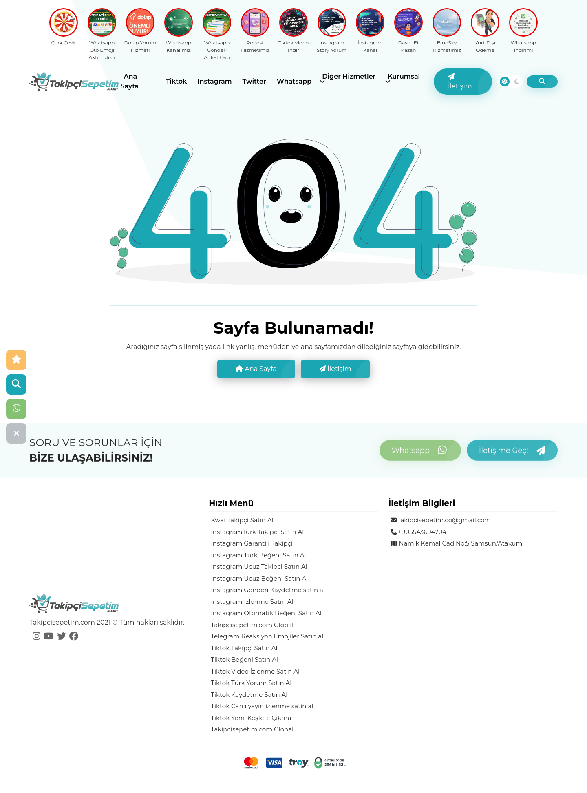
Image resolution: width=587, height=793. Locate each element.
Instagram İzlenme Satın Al (252, 601)
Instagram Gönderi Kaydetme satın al (268, 590)
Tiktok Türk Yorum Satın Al (251, 683)
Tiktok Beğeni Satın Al (244, 659)
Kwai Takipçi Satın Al (242, 520)
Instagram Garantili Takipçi (252, 543)
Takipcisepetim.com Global (252, 625)
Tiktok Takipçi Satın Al (244, 648)
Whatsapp (294, 81)
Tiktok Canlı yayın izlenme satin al (262, 706)
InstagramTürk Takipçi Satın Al (257, 532)
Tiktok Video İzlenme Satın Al (255, 671)
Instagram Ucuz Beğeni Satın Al (259, 578)
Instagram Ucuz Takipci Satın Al (259, 566)
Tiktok (176, 81)
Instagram (214, 81)
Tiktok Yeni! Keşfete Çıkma (251, 718)
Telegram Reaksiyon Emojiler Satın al (267, 636)
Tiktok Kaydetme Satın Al (249, 694)
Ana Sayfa (130, 81)
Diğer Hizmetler (348, 76)
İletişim (460, 81)
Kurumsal (404, 76)
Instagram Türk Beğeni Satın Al (258, 555)
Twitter (254, 81)
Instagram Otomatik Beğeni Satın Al (266, 613)
